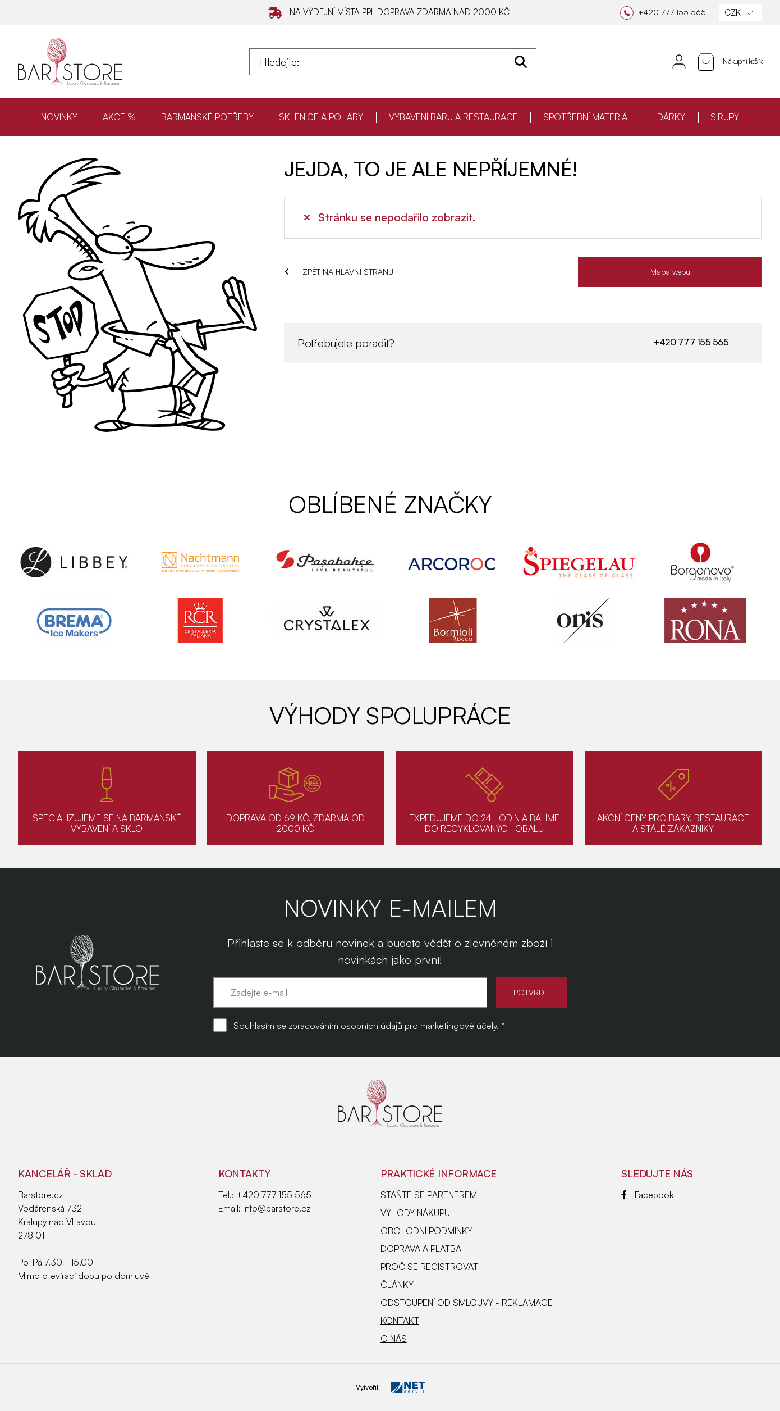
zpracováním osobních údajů (345, 1025)
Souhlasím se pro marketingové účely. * (369, 1025)
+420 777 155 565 (690, 342)
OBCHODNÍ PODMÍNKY (426, 1230)
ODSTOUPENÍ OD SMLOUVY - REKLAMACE (466, 1302)
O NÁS (393, 1338)
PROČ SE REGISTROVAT (429, 1266)
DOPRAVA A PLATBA (420, 1248)
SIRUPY (724, 116)
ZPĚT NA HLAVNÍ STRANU (339, 271)
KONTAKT (399, 1320)
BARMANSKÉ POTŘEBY (207, 116)
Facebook (647, 1194)
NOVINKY (59, 116)
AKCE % (119, 116)
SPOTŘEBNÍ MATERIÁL (587, 116)
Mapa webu (670, 271)
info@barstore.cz (276, 1208)
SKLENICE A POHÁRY (321, 116)
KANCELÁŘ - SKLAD (65, 1173)
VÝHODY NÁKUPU (415, 1212)
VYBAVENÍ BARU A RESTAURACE (453, 116)
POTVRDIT (531, 992)
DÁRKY (671, 116)
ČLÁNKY (397, 1284)
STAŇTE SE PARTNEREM (428, 1194)
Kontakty (244, 1173)
